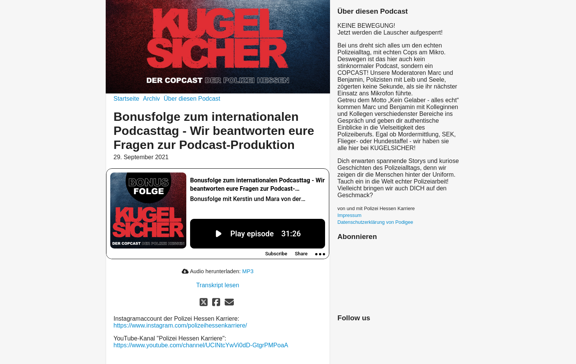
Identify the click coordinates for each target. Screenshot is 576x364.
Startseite (127, 98)
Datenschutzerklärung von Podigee (375, 222)
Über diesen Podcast (192, 98)
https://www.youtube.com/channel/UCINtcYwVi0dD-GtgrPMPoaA (201, 345)
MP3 (248, 271)
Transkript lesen (217, 285)
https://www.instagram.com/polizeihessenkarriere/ (180, 325)
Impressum (350, 215)
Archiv (151, 98)
